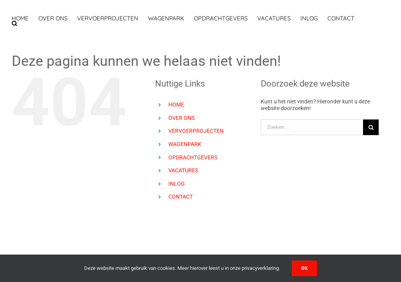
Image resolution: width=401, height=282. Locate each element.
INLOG (176, 184)
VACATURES (183, 170)
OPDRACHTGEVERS (192, 157)
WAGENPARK (184, 144)
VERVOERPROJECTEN (196, 131)
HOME (176, 104)
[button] (14, 23)
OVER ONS (181, 118)
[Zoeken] (371, 127)
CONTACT (180, 196)
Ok (304, 268)
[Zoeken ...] (312, 127)
